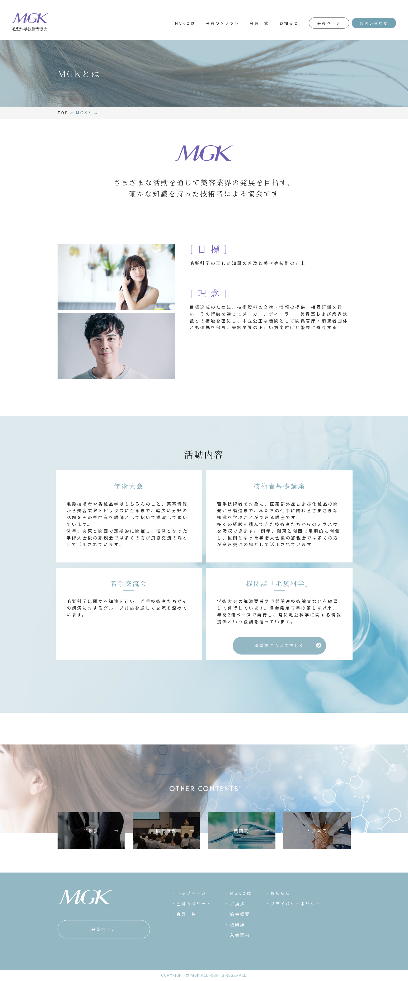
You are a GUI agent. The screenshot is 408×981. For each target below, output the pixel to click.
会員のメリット (222, 23)
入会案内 (240, 935)
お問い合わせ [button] (374, 23)
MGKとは (185, 23)
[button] (279, 646)
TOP (63, 112)
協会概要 (240, 914)
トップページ (191, 893)
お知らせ (288, 23)
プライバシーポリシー (295, 903)
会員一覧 (259, 23)
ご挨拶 (237, 903)
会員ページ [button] (329, 23)
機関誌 (237, 924)
